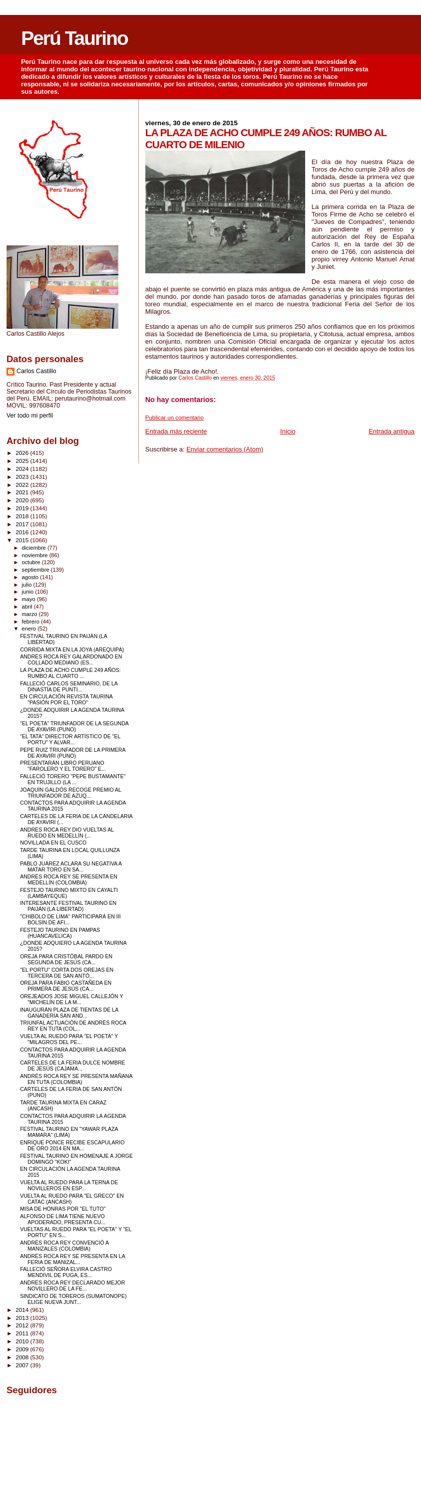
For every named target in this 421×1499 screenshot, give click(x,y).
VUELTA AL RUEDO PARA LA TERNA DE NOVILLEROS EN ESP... (69, 1185)
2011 (22, 1333)
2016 (22, 532)
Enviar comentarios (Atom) (224, 449)
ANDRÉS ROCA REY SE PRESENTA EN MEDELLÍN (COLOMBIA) (68, 879)
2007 (22, 1365)
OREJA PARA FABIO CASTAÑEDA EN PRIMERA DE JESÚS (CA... (65, 986)
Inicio (287, 431)
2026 (22, 452)
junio (28, 592)
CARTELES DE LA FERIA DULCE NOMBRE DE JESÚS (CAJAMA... (72, 1065)
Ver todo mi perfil (29, 415)
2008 (22, 1357)
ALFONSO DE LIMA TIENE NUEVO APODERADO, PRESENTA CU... (62, 1219)
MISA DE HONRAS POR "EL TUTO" (62, 1209)
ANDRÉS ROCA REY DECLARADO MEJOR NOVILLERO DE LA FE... (72, 1285)
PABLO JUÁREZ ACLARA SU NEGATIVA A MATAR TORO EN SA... (70, 866)
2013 (22, 1317)
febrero (31, 622)
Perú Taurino (74, 38)
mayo (29, 599)
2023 (22, 476)
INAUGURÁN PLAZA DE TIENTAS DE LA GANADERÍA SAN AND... (69, 1013)
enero (30, 629)
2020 (22, 500)
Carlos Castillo (36, 371)
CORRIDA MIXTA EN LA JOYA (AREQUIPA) (72, 649)
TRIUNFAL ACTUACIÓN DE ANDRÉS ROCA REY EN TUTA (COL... (73, 1026)
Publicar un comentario (174, 418)
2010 (22, 1341)
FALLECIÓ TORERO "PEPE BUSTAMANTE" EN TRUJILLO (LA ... (73, 779)
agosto (31, 577)
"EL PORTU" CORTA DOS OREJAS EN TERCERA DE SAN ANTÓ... (66, 973)
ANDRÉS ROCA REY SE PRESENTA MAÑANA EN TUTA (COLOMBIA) (76, 1079)
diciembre (34, 548)
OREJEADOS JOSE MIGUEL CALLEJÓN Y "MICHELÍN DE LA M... (71, 999)
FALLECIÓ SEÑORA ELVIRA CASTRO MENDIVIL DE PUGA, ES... (66, 1272)
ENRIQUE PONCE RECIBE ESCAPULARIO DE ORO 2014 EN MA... (72, 1145)
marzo (30, 614)
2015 (22, 540)
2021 (22, 492)
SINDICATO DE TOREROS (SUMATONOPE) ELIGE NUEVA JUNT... (73, 1299)
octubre (32, 562)
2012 (22, 1325)
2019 (22, 508)
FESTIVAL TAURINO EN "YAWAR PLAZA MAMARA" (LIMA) (69, 1132)
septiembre (36, 570)
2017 (22, 524)
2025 (22, 460)
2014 (22, 1309)
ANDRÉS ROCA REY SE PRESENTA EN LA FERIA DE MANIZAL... (72, 1259)
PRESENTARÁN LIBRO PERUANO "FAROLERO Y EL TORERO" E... (63, 766)
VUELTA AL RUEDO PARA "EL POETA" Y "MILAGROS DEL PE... (69, 1039)
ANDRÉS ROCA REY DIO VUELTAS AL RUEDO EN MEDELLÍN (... (67, 833)
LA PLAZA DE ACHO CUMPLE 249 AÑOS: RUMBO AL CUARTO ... (70, 673)
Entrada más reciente (176, 431)
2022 (22, 484)
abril (28, 607)
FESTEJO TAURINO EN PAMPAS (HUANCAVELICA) (60, 933)
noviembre (35, 555)
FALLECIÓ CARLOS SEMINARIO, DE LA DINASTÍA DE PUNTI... (68, 686)
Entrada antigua (392, 431)
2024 (22, 468)
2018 (22, 516)
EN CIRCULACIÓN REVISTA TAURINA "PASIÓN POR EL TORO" (66, 699)
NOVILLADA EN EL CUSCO (53, 843)
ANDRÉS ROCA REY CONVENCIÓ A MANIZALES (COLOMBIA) (64, 1246)
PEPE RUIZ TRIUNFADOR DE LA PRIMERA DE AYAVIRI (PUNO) (72, 753)
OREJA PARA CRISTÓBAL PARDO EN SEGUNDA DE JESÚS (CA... (66, 959)
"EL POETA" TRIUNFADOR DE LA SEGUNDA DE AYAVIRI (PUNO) (74, 726)
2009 (22, 1349)
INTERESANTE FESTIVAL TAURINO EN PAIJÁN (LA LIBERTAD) (68, 906)
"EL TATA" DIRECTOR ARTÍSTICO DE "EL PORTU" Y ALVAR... (70, 739)
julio (27, 585)
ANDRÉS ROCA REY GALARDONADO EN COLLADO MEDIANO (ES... (71, 659)
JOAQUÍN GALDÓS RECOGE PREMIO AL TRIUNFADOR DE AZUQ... (70, 793)
